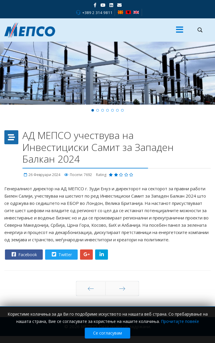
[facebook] (95, 5)
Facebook (23, 254)
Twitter (61, 254)
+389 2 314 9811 (97, 12)
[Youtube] (102, 5)
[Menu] (179, 30)
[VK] (119, 5)
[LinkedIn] (111, 5)
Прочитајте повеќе (180, 323)
